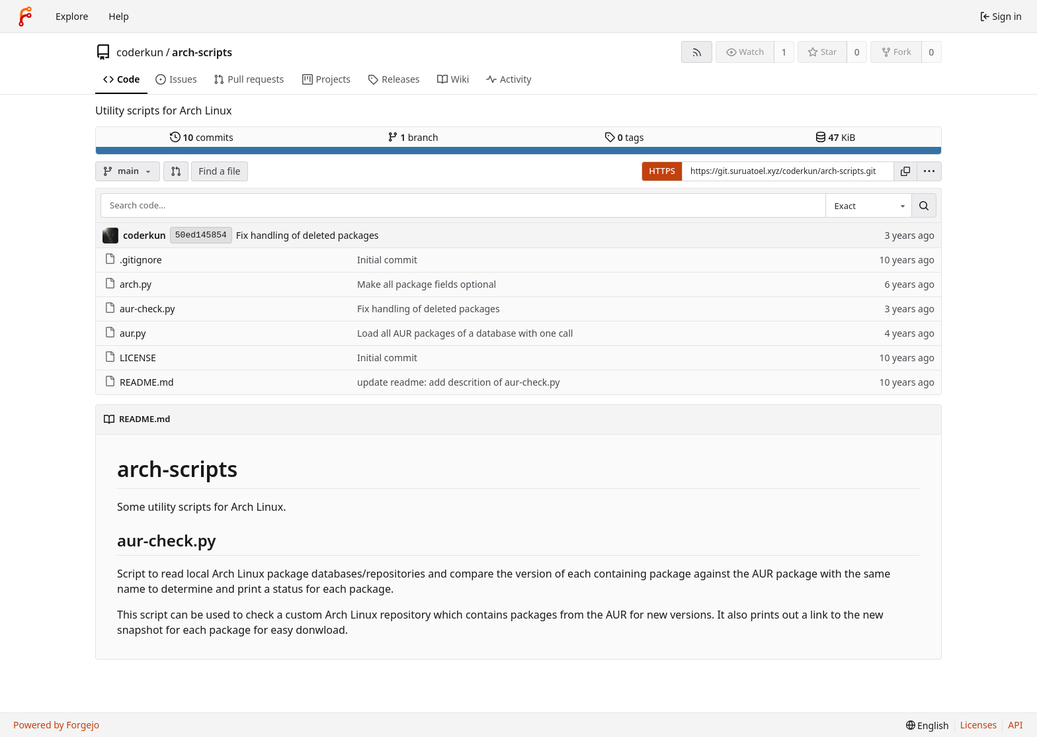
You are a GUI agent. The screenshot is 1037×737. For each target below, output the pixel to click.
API (1015, 724)
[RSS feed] (696, 52)
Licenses (978, 724)
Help (118, 16)
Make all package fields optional (426, 284)
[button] (175, 171)
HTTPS (662, 171)
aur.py (124, 333)
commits (201, 137)
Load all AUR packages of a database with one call (465, 333)
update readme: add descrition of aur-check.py (458, 382)
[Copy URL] (905, 171)
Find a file (219, 171)
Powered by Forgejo (56, 724)
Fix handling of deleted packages (307, 235)
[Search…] (923, 205)
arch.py (127, 284)
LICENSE (130, 357)
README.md (139, 382)
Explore (72, 16)
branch (413, 137)
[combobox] (868, 205)
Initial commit (387, 259)
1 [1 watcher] (784, 52)
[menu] (929, 171)
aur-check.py (139, 308)
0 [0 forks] (931, 52)
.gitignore (133, 259)
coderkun (139, 52)
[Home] (25, 16)
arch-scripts (202, 52)
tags (623, 137)
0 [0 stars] (857, 52)
